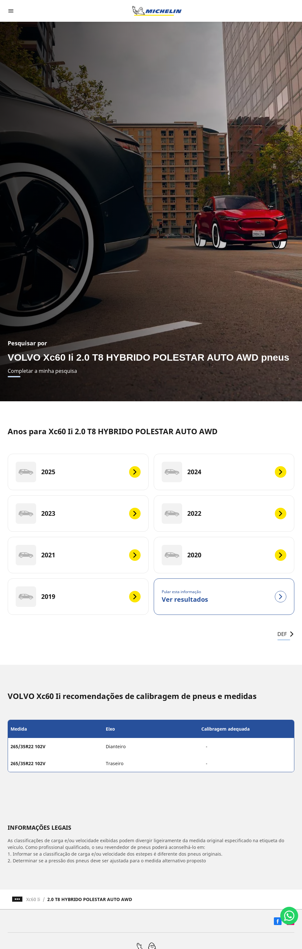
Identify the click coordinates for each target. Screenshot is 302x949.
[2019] (78, 596)
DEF (285, 634)
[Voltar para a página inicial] (156, 11)
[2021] (78, 555)
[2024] (224, 472)
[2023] (78, 513)
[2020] (224, 555)
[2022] (224, 513)
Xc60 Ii (33, 899)
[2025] (78, 472)
